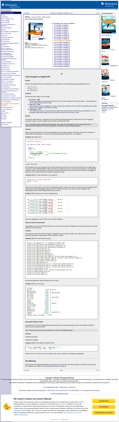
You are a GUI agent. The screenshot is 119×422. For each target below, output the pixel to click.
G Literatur (4, 117)
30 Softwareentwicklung (7, 94)
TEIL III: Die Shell (6, 33)
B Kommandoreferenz (7, 107)
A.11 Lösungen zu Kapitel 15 (62, 42)
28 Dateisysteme (5, 87)
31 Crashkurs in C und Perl (8, 96)
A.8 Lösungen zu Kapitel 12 (61, 37)
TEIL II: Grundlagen (6, 27)
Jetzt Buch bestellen (6, 122)
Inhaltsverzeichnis (7, 13)
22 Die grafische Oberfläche (8, 73)
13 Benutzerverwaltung (7, 51)
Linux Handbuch (106, 35)
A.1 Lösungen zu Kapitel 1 (61, 25)
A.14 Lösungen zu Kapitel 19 (62, 47)
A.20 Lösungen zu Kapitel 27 (62, 57)
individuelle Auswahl (20, 410)
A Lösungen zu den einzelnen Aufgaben (63, 23)
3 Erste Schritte (5, 22)
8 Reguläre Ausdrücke (7, 37)
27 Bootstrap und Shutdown (8, 85)
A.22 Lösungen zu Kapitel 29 (62, 61)
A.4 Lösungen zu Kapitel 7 (61, 30)
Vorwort (3, 15)
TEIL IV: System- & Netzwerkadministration (7, 49)
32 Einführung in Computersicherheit (11, 97)
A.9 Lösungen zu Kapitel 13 (61, 38)
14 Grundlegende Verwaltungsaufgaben (7, 54)
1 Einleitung (4, 16)
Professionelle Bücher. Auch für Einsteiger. (107, 9)
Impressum (54, 419)
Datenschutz (64, 419)
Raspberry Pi (114, 65)
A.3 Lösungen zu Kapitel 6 (61, 28)
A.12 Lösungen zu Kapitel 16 (62, 44)
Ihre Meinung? (5, 124)
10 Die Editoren (5, 41)
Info (103, 112)
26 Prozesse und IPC (7, 83)
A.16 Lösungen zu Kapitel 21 (62, 51)
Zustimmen (62, 404)
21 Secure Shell (5, 69)
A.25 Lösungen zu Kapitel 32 (62, 66)
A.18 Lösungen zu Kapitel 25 (62, 54)
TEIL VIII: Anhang (6, 101)
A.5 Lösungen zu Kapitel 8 (61, 32)
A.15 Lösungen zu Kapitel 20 (62, 49)
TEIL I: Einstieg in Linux (7, 18)
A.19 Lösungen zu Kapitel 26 (62, 56)
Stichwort (3, 118)
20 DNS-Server (5, 67)
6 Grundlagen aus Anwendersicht (10, 31)
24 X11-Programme (6, 77)
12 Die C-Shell (5, 46)
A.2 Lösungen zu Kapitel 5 (61, 26)
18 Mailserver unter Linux (8, 63)
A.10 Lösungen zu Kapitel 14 (62, 40)
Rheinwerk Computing (56, 13)
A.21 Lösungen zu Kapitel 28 (62, 59)
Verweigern (38, 410)
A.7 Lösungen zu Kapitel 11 (61, 35)
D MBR (3, 111)
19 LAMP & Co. (5, 65)
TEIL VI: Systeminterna (7, 81)
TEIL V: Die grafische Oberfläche (10, 71)
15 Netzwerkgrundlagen (7, 56)
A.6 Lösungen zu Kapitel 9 (61, 33)
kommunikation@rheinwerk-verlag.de (54, 389)
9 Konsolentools (5, 39)
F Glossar (4, 115)
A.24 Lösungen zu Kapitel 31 (62, 64)
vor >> (98, 13)
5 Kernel (3, 29)
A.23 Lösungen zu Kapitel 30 (62, 63)
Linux (71, 13)
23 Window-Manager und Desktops (10, 75)
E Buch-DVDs (5, 113)
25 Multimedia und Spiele (8, 79)
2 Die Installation (5, 20)
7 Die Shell (4, 35)
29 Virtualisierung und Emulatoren (10, 88)
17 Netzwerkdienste (6, 61)
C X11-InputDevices (6, 109)
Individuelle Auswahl (104, 412)
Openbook (66, 13)
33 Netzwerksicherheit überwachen (10, 99)
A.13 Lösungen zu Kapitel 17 (62, 45)
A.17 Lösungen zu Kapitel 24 (62, 52)
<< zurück (26, 13)
